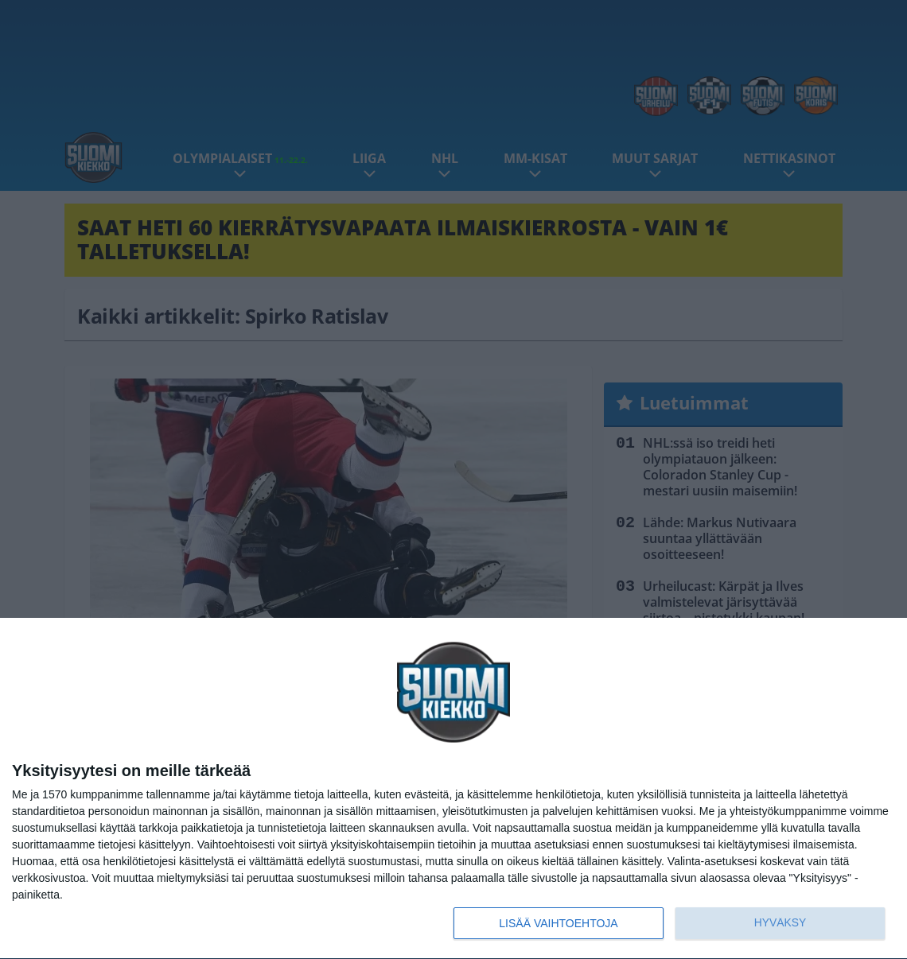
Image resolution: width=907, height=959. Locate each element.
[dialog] (453, 789)
